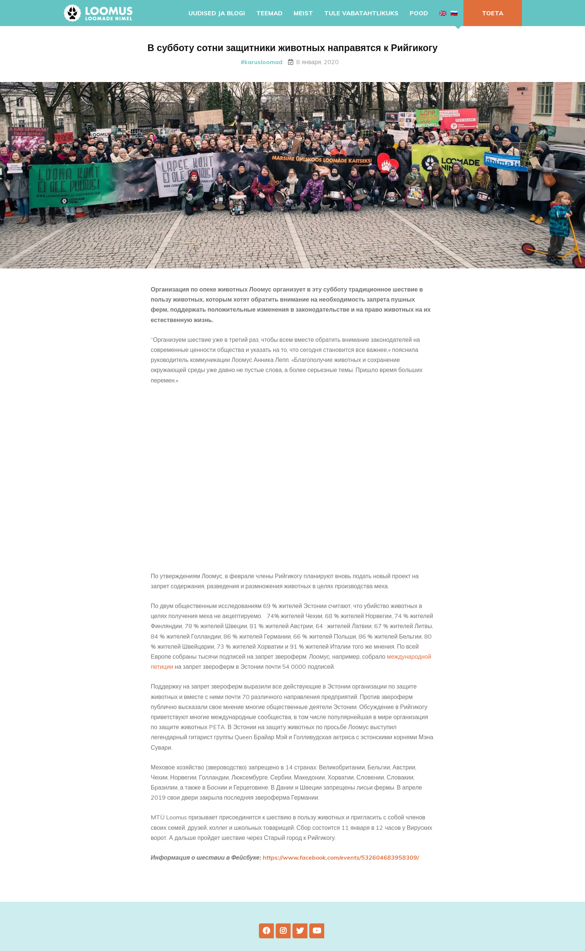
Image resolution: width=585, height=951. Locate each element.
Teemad (269, 13)
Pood (419, 13)
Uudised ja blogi (216, 13)
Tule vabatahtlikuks (361, 13)
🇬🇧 (443, 13)
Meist (303, 13)
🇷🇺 (454, 13)
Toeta (492, 13)
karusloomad (263, 62)
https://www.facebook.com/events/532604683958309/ (341, 864)
